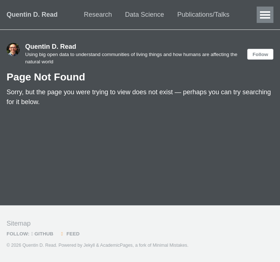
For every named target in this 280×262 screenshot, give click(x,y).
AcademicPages (116, 245)
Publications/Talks (203, 14)
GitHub (42, 234)
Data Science (144, 14)
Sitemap (19, 223)
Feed (69, 234)
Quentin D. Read (32, 14)
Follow (260, 54)
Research (98, 14)
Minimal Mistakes (170, 245)
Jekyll (89, 245)
